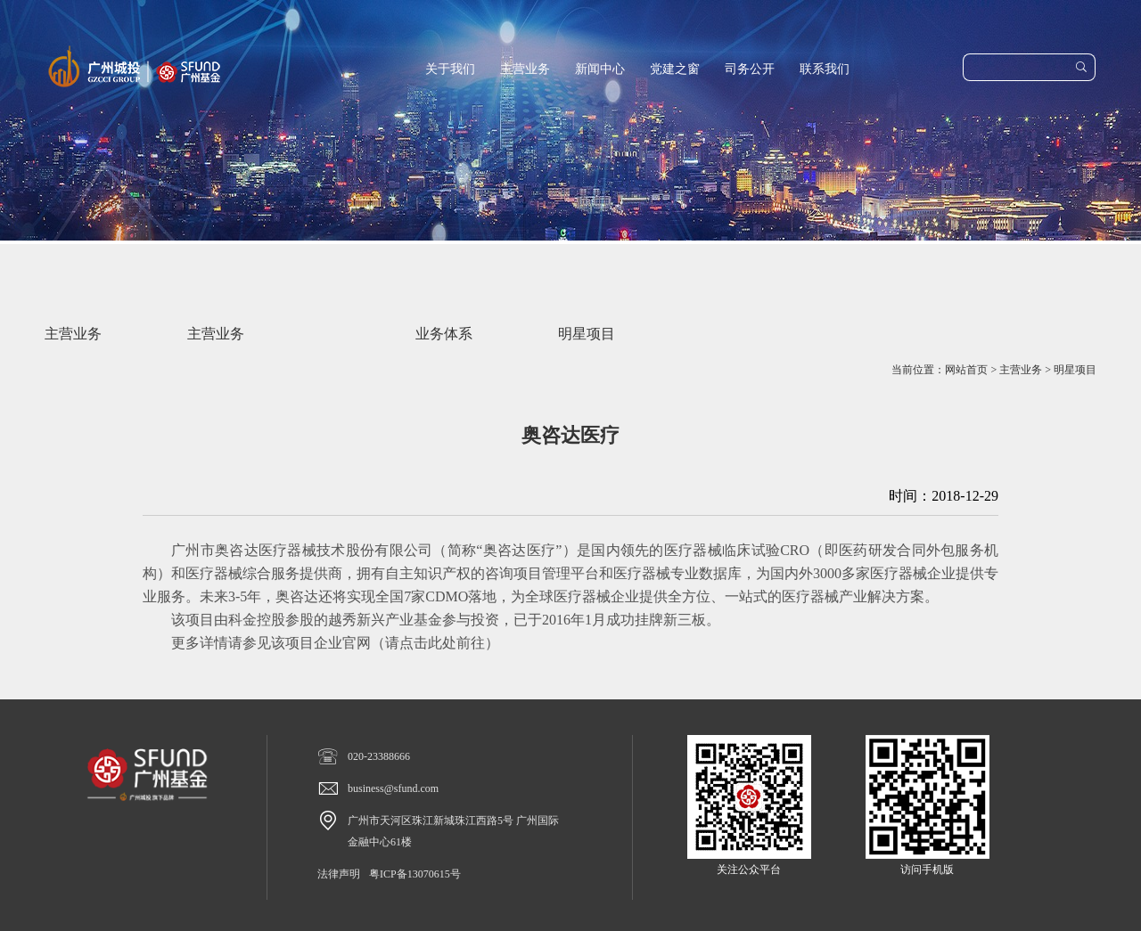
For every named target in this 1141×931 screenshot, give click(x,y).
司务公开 (750, 69)
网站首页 (966, 369)
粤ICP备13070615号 (415, 874)
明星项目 (1075, 369)
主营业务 (525, 69)
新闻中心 (600, 69)
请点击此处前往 (435, 642)
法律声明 (338, 874)
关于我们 (450, 69)
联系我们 (825, 69)
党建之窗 (675, 69)
